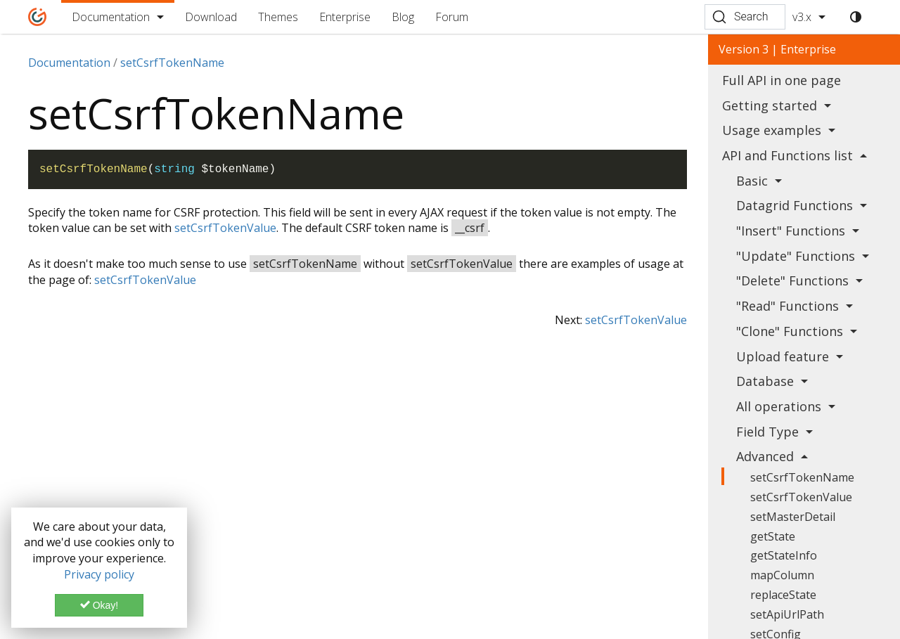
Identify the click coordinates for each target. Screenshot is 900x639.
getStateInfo (783, 555)
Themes (278, 17)
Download (211, 17)
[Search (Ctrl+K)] (745, 17)
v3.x (801, 17)
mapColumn (782, 575)
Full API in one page (781, 80)
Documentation (111, 17)
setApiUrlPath (787, 614)
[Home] (37, 17)
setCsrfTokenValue (225, 227)
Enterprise (345, 17)
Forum (451, 17)
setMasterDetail (792, 516)
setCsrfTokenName (802, 477)
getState (772, 536)
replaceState (783, 594)
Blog (403, 17)
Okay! (99, 605)
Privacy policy (99, 574)
